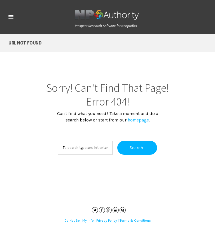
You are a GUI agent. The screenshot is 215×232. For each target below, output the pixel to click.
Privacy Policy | (108, 220)
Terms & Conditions (135, 220)
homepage (138, 120)
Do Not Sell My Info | (80, 220)
